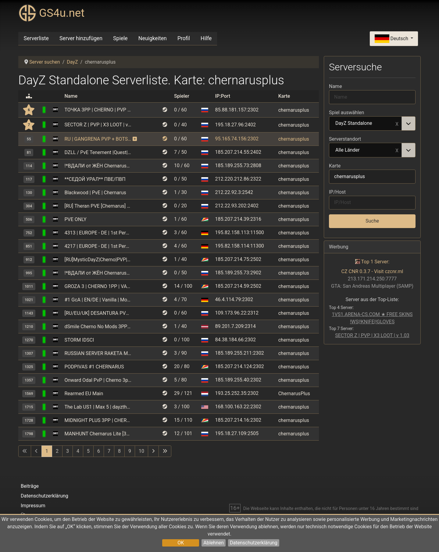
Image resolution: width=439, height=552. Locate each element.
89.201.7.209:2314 (235, 326)
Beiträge (30, 486)
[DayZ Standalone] (55, 110)
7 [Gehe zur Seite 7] (109, 451)
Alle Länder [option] (365, 150)
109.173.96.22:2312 (236, 313)
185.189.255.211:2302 (239, 353)
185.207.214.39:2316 (238, 219)
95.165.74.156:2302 (236, 139)
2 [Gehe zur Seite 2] (57, 451)
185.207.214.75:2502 (238, 259)
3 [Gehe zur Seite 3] (67, 451)
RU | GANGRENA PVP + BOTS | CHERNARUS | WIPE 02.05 (98, 139)
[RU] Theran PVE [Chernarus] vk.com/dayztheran (98, 206)
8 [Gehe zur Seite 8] (119, 451)
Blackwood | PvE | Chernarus (95, 192)
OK (180, 543)
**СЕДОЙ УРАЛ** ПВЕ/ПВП (95, 179)
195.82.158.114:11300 (239, 246)
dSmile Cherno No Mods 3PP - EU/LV (98, 326)
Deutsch (392, 38)
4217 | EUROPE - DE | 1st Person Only (98, 246)
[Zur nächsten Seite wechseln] (153, 451)
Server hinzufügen (80, 38)
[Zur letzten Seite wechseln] (165, 451)
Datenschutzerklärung (253, 543)
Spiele (120, 38)
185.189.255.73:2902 (238, 273)
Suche (372, 221)
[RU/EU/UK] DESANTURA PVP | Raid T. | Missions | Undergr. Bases (98, 313)
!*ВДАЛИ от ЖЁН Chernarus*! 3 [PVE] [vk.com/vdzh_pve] (98, 273)
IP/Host (337, 192)
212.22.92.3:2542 (234, 192)
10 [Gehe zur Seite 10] (141, 451)
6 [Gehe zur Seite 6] (98, 451)
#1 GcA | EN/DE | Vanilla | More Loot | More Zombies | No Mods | (98, 300)
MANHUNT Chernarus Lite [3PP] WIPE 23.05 (98, 434)
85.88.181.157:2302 (236, 110)
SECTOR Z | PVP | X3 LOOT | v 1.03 (98, 125)
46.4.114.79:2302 (234, 299)
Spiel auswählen (346, 112)
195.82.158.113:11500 (239, 232)
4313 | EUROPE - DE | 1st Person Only (98, 233)
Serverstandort (345, 139)
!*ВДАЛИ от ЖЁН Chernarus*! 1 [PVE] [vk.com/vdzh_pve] (98, 166)
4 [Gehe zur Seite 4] (78, 451)
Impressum (33, 505)
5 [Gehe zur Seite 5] (88, 451)
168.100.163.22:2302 (238, 407)
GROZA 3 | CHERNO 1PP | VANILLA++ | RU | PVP (98, 286)
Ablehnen (213, 543)
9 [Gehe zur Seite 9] (129, 451)
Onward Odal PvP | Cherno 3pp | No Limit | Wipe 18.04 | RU (98, 380)
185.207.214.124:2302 (239, 366)
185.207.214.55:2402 (238, 152)
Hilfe (206, 38)
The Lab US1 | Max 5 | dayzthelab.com (98, 407)
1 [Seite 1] (46, 451)
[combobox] (372, 123)
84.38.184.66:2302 (235, 340)
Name (335, 86)
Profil (183, 38)
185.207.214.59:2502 (238, 286)
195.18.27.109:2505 (236, 433)
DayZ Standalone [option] (365, 123)
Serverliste (36, 38)
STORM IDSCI (79, 340)
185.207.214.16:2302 (238, 420)
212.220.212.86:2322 (238, 179)
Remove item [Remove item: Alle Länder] (397, 150)
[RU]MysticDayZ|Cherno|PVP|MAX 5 (98, 259)
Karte (335, 166)
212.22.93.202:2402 (236, 206)
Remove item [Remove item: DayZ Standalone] (397, 124)
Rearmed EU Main (84, 393)
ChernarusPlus (294, 393)
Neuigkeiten (152, 38)
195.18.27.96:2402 (235, 125)
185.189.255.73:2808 (238, 165)
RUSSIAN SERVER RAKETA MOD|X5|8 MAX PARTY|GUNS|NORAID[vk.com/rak (98, 353)
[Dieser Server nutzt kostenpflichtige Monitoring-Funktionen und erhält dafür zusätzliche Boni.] (135, 139)
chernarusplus (293, 110)
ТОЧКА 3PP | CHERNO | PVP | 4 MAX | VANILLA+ (98, 110)
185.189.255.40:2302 (238, 380)
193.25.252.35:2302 (236, 393)
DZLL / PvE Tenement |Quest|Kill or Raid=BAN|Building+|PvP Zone (98, 152)
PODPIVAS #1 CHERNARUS (94, 367)
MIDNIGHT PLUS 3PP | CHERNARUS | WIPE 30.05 (98, 420)
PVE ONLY (76, 219)
